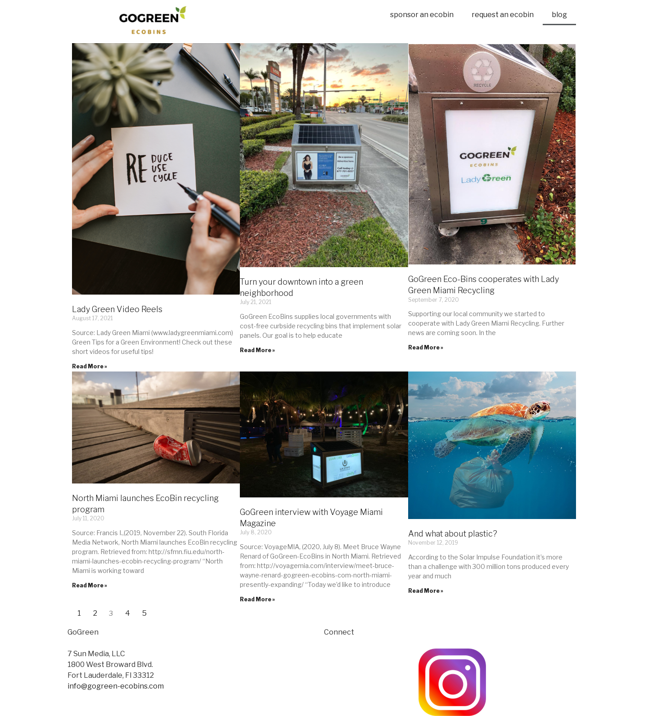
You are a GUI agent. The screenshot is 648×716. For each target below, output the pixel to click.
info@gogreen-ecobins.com (116, 686)
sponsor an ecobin (422, 14)
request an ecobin (503, 14)
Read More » (89, 366)
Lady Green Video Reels (117, 309)
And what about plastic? (452, 533)
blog (559, 14)
